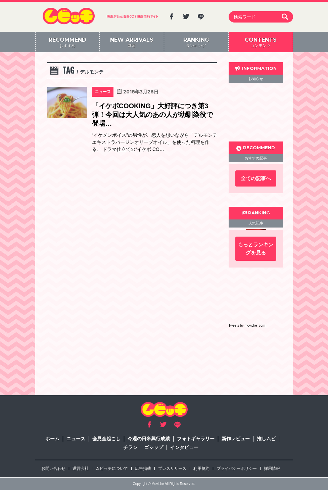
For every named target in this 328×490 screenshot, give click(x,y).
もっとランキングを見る (255, 248)
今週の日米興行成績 (149, 438)
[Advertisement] (256, 112)
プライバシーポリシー (237, 468)
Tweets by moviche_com (247, 325)
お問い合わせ (53, 468)
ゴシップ (153, 447)
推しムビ (266, 438)
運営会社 (81, 468)
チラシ (130, 447)
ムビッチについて (112, 468)
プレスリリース (172, 468)
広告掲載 (143, 468)
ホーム (52, 438)
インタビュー (184, 447)
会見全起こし (106, 438)
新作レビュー (236, 438)
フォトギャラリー (196, 438)
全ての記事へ (256, 178)
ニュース (75, 438)
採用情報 (272, 468)
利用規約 (201, 468)
